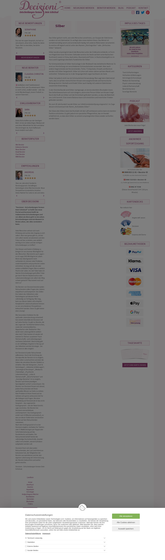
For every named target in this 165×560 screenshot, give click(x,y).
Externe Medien (33, 546)
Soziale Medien (32, 550)
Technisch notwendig (34, 538)
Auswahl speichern (126, 529)
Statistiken (31, 542)
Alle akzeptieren (125, 516)
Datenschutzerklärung (33, 533)
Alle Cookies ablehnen (126, 522)
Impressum (46, 533)
